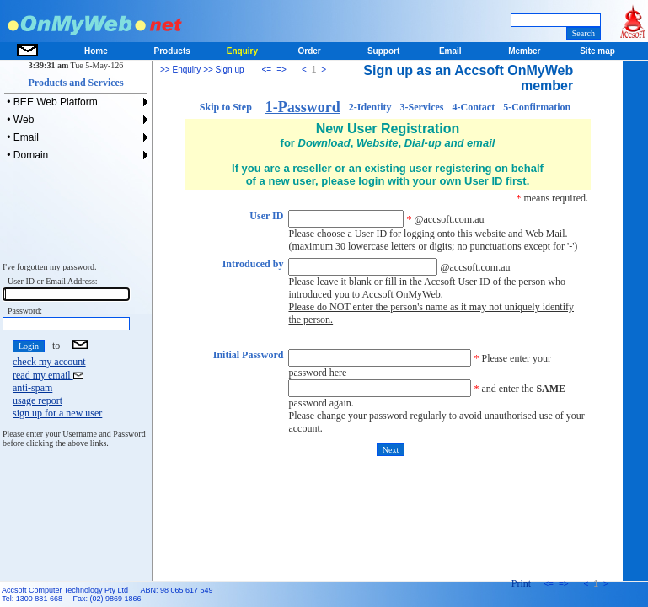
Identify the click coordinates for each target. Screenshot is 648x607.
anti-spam (32, 388)
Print (521, 583)
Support (383, 51)
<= (267, 69)
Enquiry (242, 51)
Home (96, 51)
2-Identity (370, 107)
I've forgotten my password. (50, 266)
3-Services (422, 107)
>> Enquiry (180, 69)
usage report (37, 400)
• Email (21, 137)
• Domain (26, 155)
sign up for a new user (57, 413)
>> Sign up (222, 69)
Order (309, 51)
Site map (597, 51)
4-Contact (474, 107)
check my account (49, 362)
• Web (19, 120)
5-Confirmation (536, 107)
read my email (48, 375)
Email (450, 51)
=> (281, 69)
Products (171, 51)
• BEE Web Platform (51, 102)
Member (524, 51)
